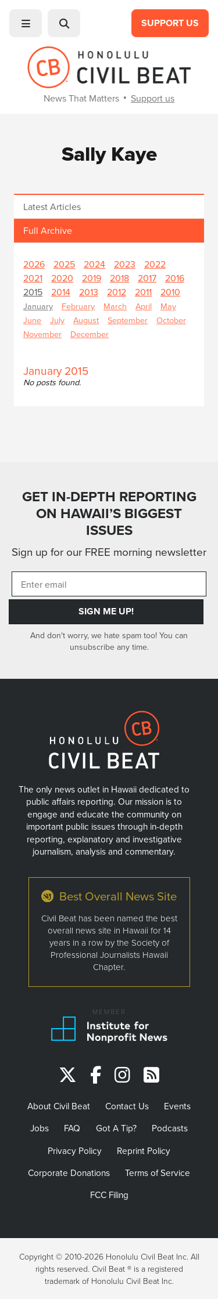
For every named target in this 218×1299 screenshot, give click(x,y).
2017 (147, 278)
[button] (25, 23)
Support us (152, 98)
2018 (119, 278)
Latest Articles (52, 206)
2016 (174, 278)
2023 (124, 264)
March (115, 306)
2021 (32, 278)
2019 (91, 278)
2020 (62, 278)
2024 (94, 264)
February (78, 306)
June (32, 320)
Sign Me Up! (106, 611)
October (171, 320)
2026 (34, 264)
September (128, 320)
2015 (32, 291)
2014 (60, 291)
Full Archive (47, 230)
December (89, 334)
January (38, 306)
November (42, 334)
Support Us (170, 23)
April (143, 306)
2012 (116, 291)
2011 (143, 291)
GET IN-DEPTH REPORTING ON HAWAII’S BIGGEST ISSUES (109, 513)
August (86, 320)
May (168, 306)
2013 (88, 291)
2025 (64, 264)
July (57, 320)
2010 (170, 291)
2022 (155, 264)
